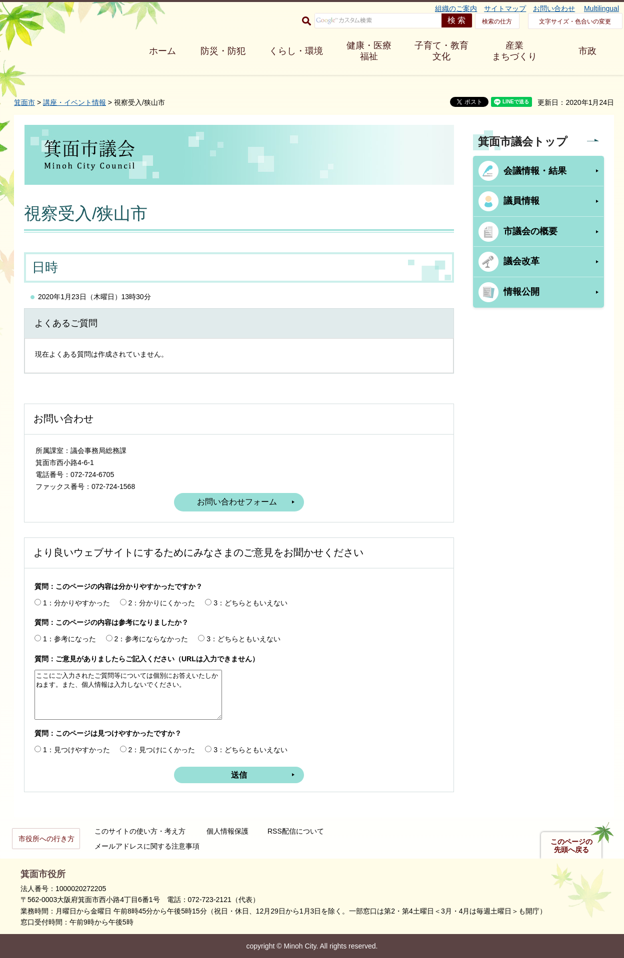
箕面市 (24, 102)
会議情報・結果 (535, 171)
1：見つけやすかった (76, 750)
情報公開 (522, 292)
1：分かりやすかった (76, 603)
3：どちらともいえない (251, 603)
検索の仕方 (497, 21)
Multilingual (601, 8)
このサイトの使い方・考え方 (140, 831)
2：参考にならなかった (151, 639)
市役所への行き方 (46, 839)
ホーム (162, 51)
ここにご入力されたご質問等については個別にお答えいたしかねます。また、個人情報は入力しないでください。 (128, 695)
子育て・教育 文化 (441, 50)
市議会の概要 (531, 231)
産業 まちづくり (514, 50)
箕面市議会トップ (523, 141)
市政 (587, 51)
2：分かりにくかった (162, 603)
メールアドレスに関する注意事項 (147, 846)
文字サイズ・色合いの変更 (575, 21)
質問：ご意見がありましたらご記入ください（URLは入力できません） (146, 659)
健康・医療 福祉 (369, 50)
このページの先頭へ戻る (571, 845)
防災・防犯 (223, 51)
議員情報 (522, 201)
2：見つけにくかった (162, 750)
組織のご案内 (456, 8)
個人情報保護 (227, 831)
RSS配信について (296, 831)
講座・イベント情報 (74, 102)
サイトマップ (505, 8)
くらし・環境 (296, 51)
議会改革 (522, 261)
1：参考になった (69, 639)
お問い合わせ (554, 8)
